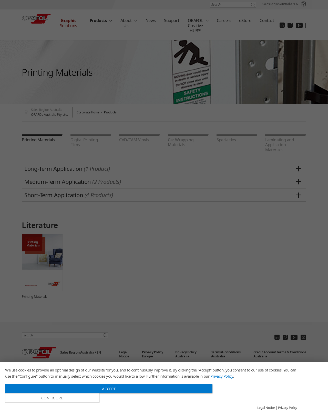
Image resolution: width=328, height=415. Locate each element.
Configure (253, 398)
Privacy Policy (221, 385)
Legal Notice (266, 408)
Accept (107, 397)
